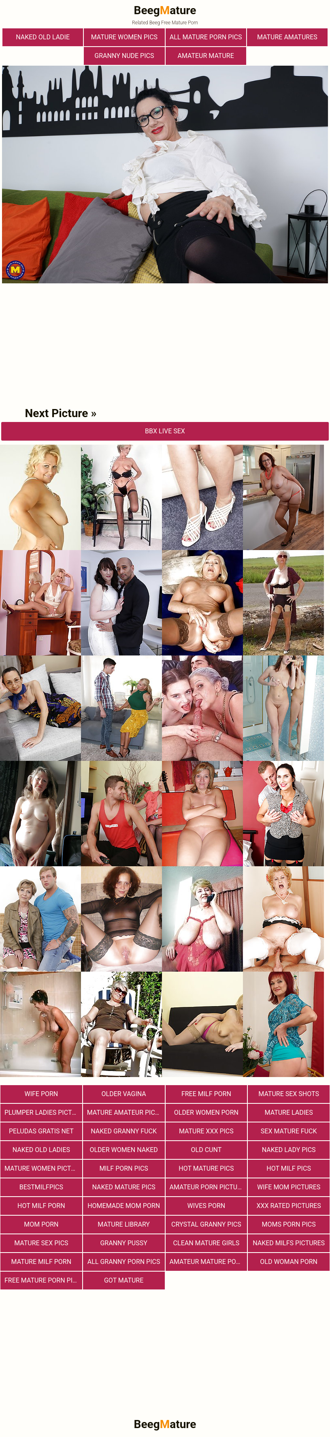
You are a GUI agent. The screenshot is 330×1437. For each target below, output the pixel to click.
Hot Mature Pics (206, 1168)
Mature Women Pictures (43, 1168)
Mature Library (124, 1224)
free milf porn (206, 1094)
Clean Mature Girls (206, 1243)
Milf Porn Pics (123, 1168)
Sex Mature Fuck (289, 1131)
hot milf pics (288, 1168)
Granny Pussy (123, 1243)
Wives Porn (206, 1206)
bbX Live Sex (165, 431)
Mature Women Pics (124, 37)
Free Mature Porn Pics (42, 1280)
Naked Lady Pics (289, 1150)
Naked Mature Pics (123, 1187)
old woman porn (288, 1262)
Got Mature (123, 1280)
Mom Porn (41, 1224)
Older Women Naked (123, 1150)
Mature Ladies (289, 1112)
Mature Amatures (287, 37)
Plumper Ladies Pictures (43, 1112)
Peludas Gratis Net (41, 1131)
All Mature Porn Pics (206, 37)
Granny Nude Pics (124, 56)
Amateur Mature (206, 56)
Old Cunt (206, 1150)
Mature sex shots (288, 1094)
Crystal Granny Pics (206, 1224)
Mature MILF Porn (41, 1262)
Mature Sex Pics (41, 1243)
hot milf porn (41, 1206)
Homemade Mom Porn (123, 1206)
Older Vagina (124, 1094)
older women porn (206, 1112)
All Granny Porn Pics (123, 1262)
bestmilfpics (41, 1187)
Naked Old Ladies (41, 1150)
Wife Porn (41, 1094)
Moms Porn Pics (289, 1224)
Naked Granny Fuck (124, 1131)
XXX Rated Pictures (288, 1206)
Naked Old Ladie (43, 37)
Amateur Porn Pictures (208, 1187)
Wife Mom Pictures (288, 1187)
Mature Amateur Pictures (126, 1112)
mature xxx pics (206, 1131)
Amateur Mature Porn (207, 1262)
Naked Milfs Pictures (289, 1243)
